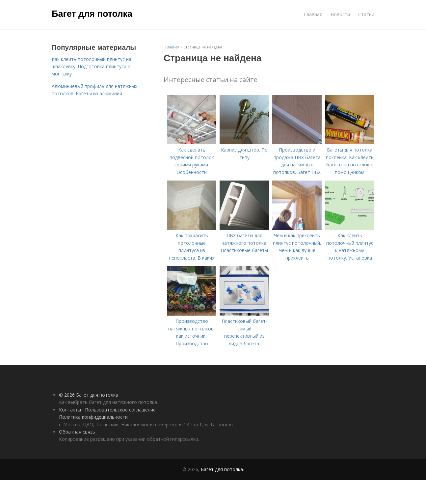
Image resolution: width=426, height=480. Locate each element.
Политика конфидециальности (93, 417)
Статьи (366, 14)
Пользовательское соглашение (120, 410)
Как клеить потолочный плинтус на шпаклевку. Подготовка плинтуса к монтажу (91, 66)
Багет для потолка (92, 14)
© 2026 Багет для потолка (88, 395)
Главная (313, 14)
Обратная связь (77, 432)
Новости (340, 14)
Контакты (70, 410)
